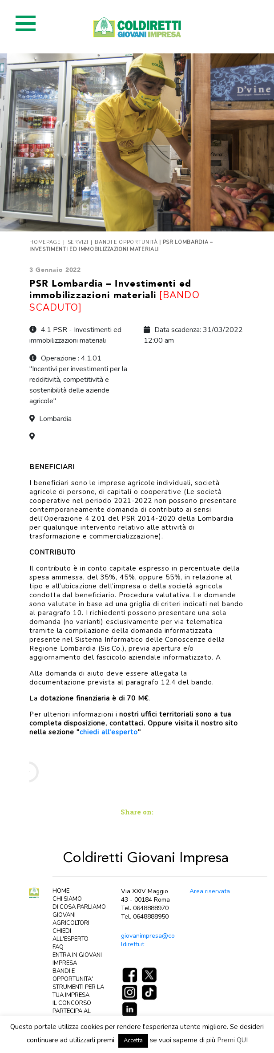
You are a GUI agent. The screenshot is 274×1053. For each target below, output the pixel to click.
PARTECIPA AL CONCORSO (71, 1015)
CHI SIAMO (67, 899)
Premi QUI (232, 1040)
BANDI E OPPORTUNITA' (72, 975)
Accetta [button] (133, 1041)
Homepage (44, 242)
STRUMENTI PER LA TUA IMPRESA (78, 991)
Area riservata (209, 891)
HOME (60, 891)
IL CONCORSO (71, 1003)
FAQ (58, 947)
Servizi (78, 242)
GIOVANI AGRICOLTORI (70, 919)
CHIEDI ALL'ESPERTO (70, 935)
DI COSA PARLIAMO (79, 907)
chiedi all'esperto (109, 732)
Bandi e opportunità (126, 242)
